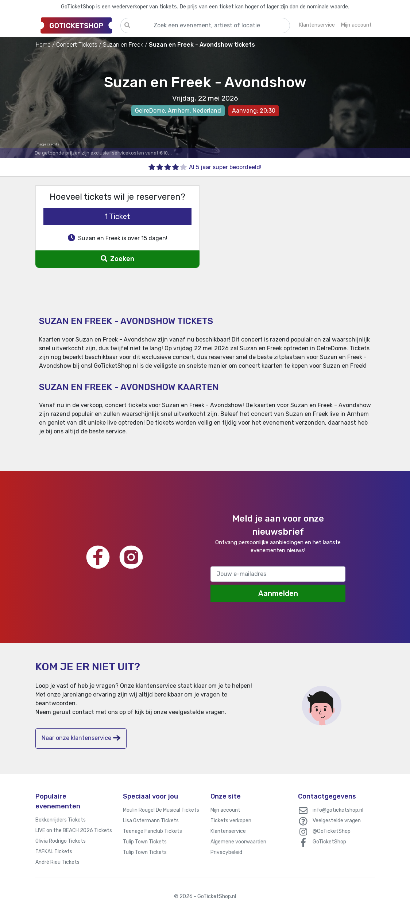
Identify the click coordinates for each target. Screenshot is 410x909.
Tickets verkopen (230, 821)
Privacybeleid (226, 852)
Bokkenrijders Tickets (60, 820)
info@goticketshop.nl (338, 810)
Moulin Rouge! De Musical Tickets (161, 810)
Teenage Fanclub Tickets (152, 831)
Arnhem (179, 110)
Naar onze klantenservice (81, 737)
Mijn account (225, 810)
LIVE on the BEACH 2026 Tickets (73, 830)
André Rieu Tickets (57, 862)
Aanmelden (278, 593)
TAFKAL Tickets (53, 851)
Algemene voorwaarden (238, 842)
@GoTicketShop (332, 831)
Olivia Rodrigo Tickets (60, 841)
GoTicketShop (329, 842)
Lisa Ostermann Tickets (151, 821)
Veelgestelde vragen (337, 821)
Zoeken (117, 259)
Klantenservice (228, 831)
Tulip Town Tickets (145, 842)
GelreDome (150, 110)
